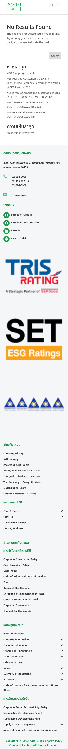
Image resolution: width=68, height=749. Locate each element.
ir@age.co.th (19, 195)
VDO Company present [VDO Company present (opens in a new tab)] (20, 73)
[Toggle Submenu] (62, 511)
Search (55, 56)
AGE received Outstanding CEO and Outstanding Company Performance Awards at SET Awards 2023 (33, 83)
